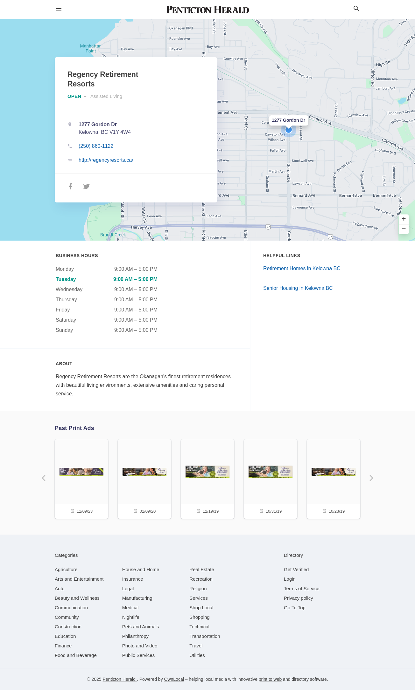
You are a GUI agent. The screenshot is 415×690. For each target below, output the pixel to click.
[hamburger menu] (58, 9)
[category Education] (65, 636)
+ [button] (404, 219)
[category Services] (198, 598)
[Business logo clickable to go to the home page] (207, 9)
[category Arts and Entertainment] (79, 579)
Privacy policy (298, 598)
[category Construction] (68, 626)
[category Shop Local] (201, 607)
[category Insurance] (132, 579)
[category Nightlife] (130, 617)
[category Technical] (199, 626)
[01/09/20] (144, 478)
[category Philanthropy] (135, 636)
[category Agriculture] (66, 569)
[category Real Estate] (201, 569)
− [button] (404, 229)
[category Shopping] (199, 617)
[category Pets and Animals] (140, 626)
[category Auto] (60, 588)
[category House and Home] (140, 569)
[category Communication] (71, 607)
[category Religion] (198, 588)
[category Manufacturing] (137, 598)
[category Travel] (195, 645)
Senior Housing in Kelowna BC (298, 288)
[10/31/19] (270, 478)
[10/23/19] (333, 478)
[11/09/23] (81, 478)
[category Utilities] (197, 655)
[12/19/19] (207, 478)
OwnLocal (174, 679)
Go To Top (295, 607)
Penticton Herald (120, 679)
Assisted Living (106, 96)
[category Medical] (130, 607)
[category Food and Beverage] (76, 655)
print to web (270, 679)
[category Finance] (63, 645)
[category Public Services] (138, 655)
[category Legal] (128, 588)
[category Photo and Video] (140, 645)
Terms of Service (302, 588)
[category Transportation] (204, 636)
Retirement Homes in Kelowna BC (302, 268)
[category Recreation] (201, 579)
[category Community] (67, 617)
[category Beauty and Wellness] (77, 598)
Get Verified (296, 569)
